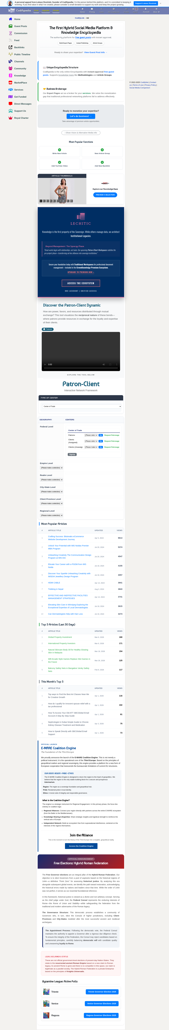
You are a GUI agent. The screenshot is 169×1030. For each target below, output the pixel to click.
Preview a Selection (105, 195)
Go (101, 435)
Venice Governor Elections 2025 (101, 1003)
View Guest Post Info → (95, 52)
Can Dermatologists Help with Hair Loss (65, 614)
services (86, 93)
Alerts (135, 10)
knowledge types (66, 75)
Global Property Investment (60, 637)
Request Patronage (111, 435)
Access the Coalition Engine (81, 846)
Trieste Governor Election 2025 (102, 992)
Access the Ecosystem (80, 283)
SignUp (72, 454)
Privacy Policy (150, 85)
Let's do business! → (81, 116)
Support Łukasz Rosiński (145, 3)
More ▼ (156, 10)
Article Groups (104, 75)
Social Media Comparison (139, 88)
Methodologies (85, 75)
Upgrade (45, 10)
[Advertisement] (141, 60)
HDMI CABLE (54, 583)
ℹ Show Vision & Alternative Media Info (81, 133)
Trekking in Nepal (55, 589)
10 (71, 201)
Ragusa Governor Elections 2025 (101, 1015)
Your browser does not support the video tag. (81, 351)
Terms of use (138, 85)
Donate (56, 10)
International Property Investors (61, 643)
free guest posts (83, 37)
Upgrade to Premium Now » (81, 272)
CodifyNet (144, 82)
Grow (36, 10)
